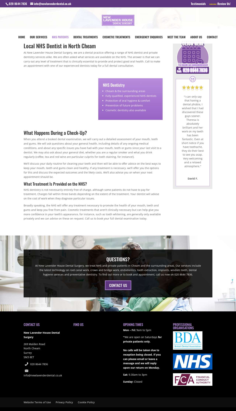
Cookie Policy (86, 402)
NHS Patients (60, 37)
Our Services (38, 37)
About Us (196, 37)
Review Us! (219, 4)
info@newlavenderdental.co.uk (43, 375)
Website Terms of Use (37, 402)
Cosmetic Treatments (116, 37)
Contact (212, 37)
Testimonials (198, 4)
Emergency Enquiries (149, 37)
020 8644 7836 (39, 364)
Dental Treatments (85, 37)
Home (21, 37)
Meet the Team (176, 37)
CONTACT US (118, 285)
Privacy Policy (64, 402)
